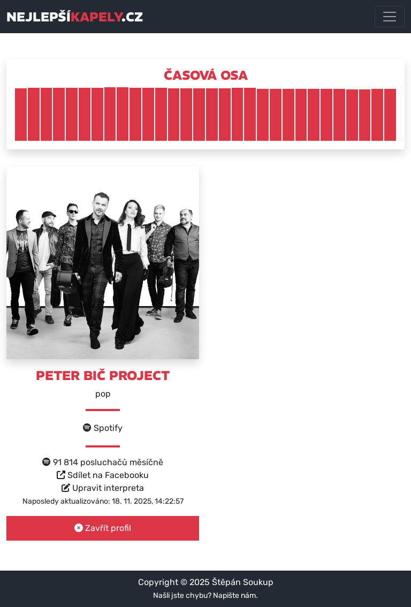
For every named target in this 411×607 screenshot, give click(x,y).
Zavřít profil (102, 528)
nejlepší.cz (74, 17)
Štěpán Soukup (242, 582)
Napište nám (234, 595)
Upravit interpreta (103, 488)
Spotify (103, 428)
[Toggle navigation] (390, 16)
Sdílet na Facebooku (103, 475)
